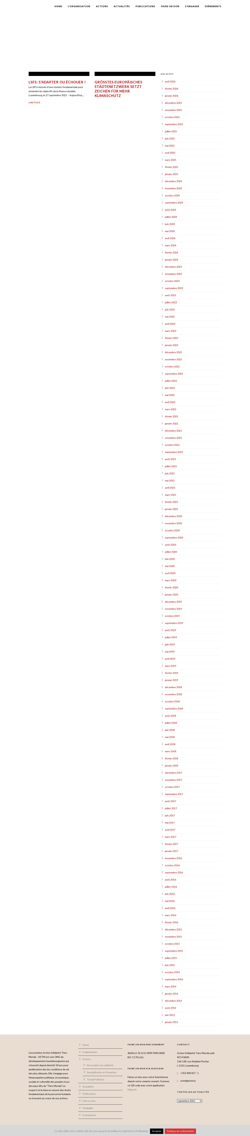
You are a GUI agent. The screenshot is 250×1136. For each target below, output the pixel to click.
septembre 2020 (174, 537)
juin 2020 (170, 558)
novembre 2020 (173, 523)
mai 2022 (170, 394)
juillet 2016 (171, 886)
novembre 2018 (173, 694)
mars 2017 (170, 836)
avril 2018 (170, 744)
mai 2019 (170, 651)
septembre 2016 (174, 872)
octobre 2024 (172, 195)
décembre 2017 (173, 772)
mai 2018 (170, 737)
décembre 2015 (173, 929)
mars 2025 (170, 159)
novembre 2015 (173, 936)
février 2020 (171, 587)
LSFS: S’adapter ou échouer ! (57, 82)
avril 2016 (170, 908)
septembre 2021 (174, 452)
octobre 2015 (172, 943)
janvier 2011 (171, 1022)
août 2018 (170, 715)
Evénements (213, 6)
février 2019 (171, 672)
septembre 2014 (174, 979)
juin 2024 (170, 223)
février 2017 (171, 843)
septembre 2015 (174, 950)
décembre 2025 (173, 102)
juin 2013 (170, 1014)
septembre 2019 (174, 623)
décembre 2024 (173, 181)
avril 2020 (170, 573)
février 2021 (171, 501)
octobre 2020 (172, 530)
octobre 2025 (172, 117)
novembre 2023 (173, 273)
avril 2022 (170, 402)
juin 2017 (170, 815)
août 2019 (170, 630)
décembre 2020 (173, 516)
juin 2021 (170, 473)
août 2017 (170, 801)
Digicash (132, 1089)
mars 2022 (170, 409)
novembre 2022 (173, 359)
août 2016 (170, 879)
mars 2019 (170, 665)
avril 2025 (170, 152)
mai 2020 (170, 566)
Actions (102, 6)
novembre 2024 (173, 188)
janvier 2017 (171, 851)
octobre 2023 (172, 280)
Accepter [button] (156, 1131)
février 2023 (171, 337)
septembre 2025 (174, 124)
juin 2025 (170, 138)
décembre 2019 (173, 601)
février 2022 (171, 416)
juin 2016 (170, 893)
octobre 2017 (172, 786)
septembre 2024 (174, 202)
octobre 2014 (172, 972)
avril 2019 (170, 658)
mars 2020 (170, 580)
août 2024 (170, 209)
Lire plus (34, 102)
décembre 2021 (173, 430)
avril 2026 (170, 81)
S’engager (192, 6)
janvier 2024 (171, 259)
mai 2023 (170, 316)
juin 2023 (170, 309)
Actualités (122, 6)
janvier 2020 (171, 594)
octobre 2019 (172, 615)
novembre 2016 (173, 858)
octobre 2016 (172, 865)
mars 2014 (170, 986)
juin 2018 (170, 729)
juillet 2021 (171, 466)
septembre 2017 (174, 794)
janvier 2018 (171, 765)
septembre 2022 (174, 373)
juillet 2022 (171, 380)
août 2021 (170, 459)
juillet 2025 (171, 131)
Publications (145, 6)
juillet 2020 (171, 551)
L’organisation (79, 6)
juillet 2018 (171, 722)
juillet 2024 (171, 216)
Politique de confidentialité (180, 1131)
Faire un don (170, 6)
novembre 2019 (173, 608)
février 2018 (171, 758)
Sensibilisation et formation (101, 1072)
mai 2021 (170, 480)
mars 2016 (170, 915)
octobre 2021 (172, 444)
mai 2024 (170, 231)
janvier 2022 (171, 423)
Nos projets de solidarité (100, 1065)
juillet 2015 (171, 957)
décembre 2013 (173, 1000)
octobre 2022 (172, 366)
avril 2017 (170, 829)
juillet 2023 (171, 302)
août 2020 (170, 544)
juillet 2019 (171, 637)
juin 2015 (170, 965)
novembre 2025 (173, 109)
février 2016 (171, 922)
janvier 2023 (171, 345)
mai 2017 (170, 822)
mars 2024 (170, 245)
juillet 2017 (171, 808)
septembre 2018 (174, 708)
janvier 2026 (171, 95)
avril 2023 (170, 323)
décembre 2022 (173, 352)
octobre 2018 (172, 701)
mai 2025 (170, 145)
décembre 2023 (173, 266)
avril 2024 (170, 238)
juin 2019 (170, 644)
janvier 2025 (171, 174)
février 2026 (171, 88)
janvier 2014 (171, 993)
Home (58, 6)
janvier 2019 (171, 680)
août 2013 (170, 1007)
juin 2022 (170, 387)
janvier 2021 (171, 509)
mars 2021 (170, 494)
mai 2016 (170, 900)
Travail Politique (95, 1079)
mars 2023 (170, 330)
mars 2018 (170, 751)
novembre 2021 (173, 437)
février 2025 (171, 166)
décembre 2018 (173, 687)
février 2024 (171, 252)
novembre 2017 (173, 779)
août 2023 (170, 295)
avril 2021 (170, 487)
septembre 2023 (174, 288)
